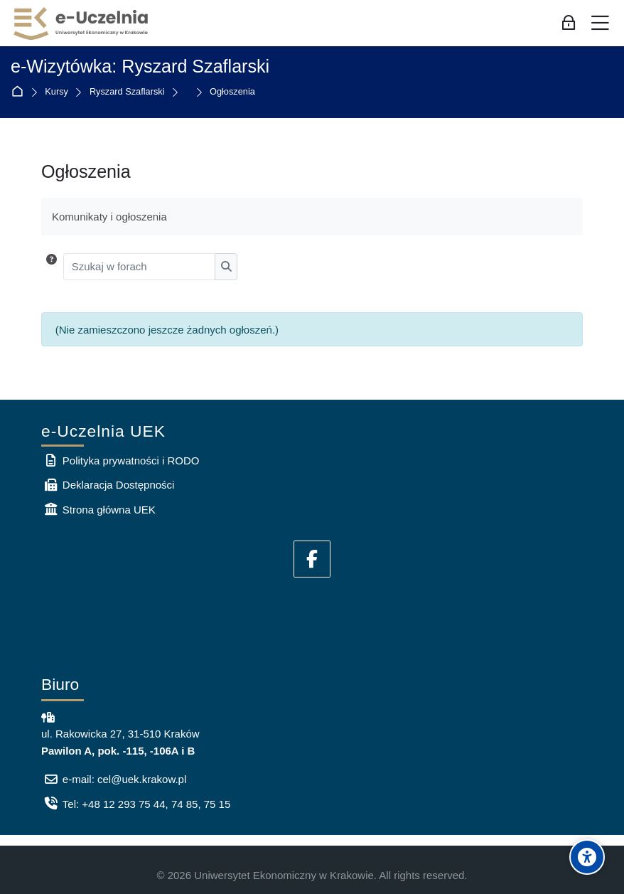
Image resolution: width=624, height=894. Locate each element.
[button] (51, 266)
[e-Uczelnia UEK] (82, 23)
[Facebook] (312, 559)
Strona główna (20, 92)
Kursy (56, 92)
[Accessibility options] (587, 857)
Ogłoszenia (232, 92)
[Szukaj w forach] (139, 266)
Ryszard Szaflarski (127, 92)
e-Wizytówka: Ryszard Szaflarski (140, 66)
